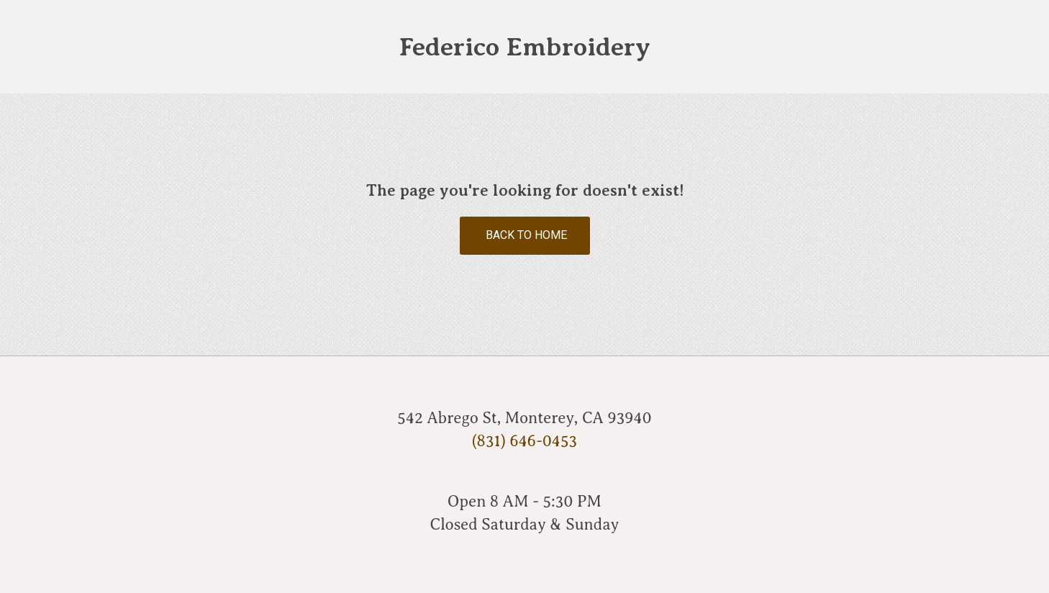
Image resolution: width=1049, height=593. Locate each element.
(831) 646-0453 (524, 441)
